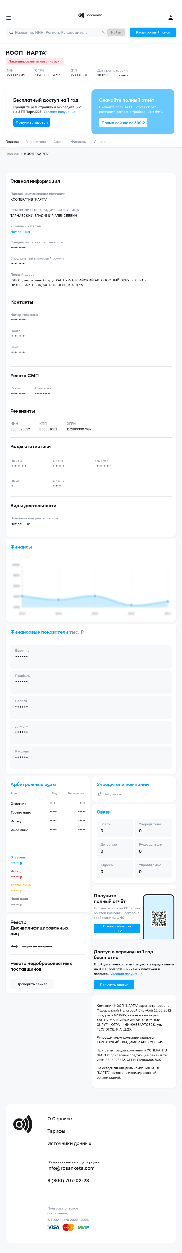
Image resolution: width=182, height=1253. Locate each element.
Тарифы (56, 1131)
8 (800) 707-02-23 (68, 1180)
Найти (116, 32)
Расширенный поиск (153, 32)
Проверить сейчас (32, 984)
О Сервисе (59, 1118)
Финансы (78, 142)
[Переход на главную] (91, 15)
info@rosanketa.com (71, 1168)
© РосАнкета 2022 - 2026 (68, 1220)
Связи (59, 142)
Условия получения (59, 112)
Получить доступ (32, 122)
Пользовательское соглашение (62, 1210)
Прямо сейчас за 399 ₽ (123, 122)
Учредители (36, 142)
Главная (12, 142)
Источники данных (69, 1143)
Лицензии (102, 142)
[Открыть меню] (8, 18)
